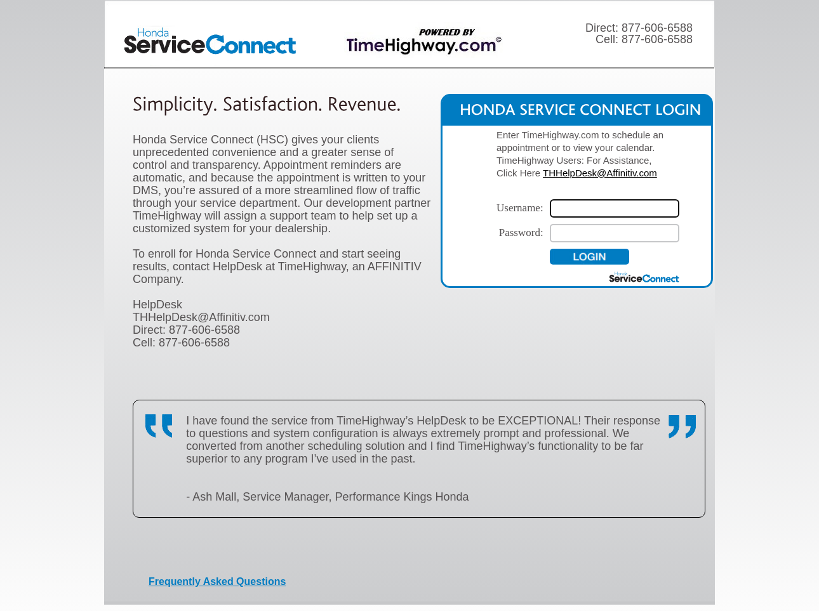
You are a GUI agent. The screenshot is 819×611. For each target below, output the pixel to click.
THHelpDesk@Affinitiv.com (600, 173)
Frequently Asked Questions (217, 581)
